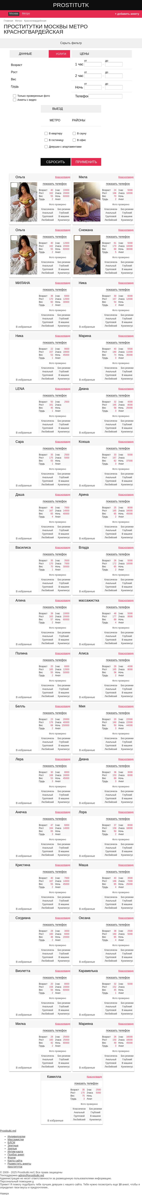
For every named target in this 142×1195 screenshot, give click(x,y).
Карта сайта (15, 1160)
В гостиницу (56, 140)
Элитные (13, 1145)
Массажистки (16, 1139)
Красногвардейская (62, 177)
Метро (55, 120)
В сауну (81, 133)
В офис (81, 140)
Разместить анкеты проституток (19, 1165)
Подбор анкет (16, 1154)
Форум (12, 1157)
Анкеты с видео (26, 99)
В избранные (24, 220)
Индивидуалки (16, 1136)
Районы (78, 120)
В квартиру (55, 133)
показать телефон (54, 183)
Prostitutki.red (78, 5)
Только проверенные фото (33, 95)
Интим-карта (15, 1151)
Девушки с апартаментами (65, 146)
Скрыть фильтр (71, 43)
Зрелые (12, 1148)
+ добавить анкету (127, 13)
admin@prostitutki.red (31, 1175)
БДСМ (11, 1142)
